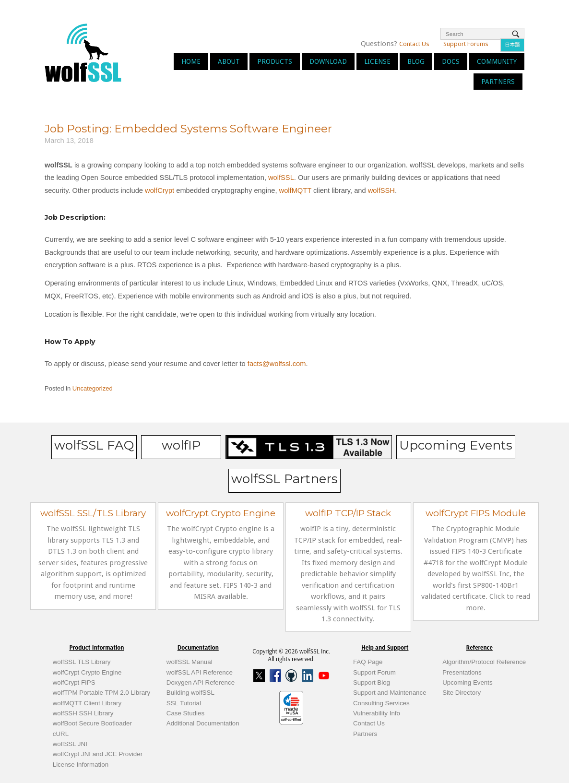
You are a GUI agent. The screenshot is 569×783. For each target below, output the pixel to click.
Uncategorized (92, 388)
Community (497, 61)
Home (191, 61)
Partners (498, 81)
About (229, 61)
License (377, 61)
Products (274, 61)
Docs (451, 61)
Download (328, 61)
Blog (416, 61)
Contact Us (414, 43)
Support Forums (465, 43)
